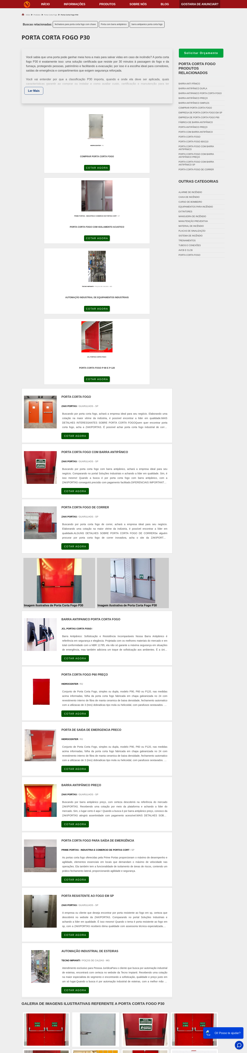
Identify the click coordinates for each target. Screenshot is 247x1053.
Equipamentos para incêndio (195, 207)
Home (203, 1007)
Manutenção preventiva (193, 221)
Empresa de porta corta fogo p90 (198, 117)
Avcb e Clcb (185, 250)
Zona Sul (81, 969)
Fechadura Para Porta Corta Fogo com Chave (157, 1030)
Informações (74, 4)
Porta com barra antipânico (114, 24)
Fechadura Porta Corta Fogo (147, 1012)
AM (141, 936)
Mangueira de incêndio (192, 216)
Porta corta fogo (189, 137)
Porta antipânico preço (192, 127)
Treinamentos (186, 240)
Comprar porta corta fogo (195, 108)
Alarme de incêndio (190, 192)
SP (66, 936)
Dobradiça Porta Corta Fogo (146, 1016)
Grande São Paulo (116, 969)
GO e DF (129, 936)
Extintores (185, 211)
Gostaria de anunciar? (199, 4)
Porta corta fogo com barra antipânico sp (196, 163)
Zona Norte (49, 969)
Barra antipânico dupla (192, 88)
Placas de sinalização (191, 231)
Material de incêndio (191, 226)
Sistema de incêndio (190, 235)
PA (150, 936)
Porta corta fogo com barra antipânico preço (196, 155)
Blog (165, 4)
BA (109, 936)
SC (83, 936)
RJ (40, 936)
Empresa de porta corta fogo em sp (200, 112)
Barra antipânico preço (193, 98)
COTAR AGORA (41, 170)
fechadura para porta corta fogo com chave (75, 24)
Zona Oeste (65, 969)
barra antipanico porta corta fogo (147, 24)
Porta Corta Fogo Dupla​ (144, 1025)
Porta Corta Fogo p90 (142, 1021)
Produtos (107, 4)
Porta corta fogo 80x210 (193, 141)
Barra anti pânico (189, 83)
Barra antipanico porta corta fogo (200, 93)
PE (100, 936)
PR (74, 936)
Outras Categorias (198, 181)
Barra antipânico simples (193, 103)
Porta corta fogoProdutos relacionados (197, 68)
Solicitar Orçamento (201, 53)
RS (92, 936)
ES (57, 936)
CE (118, 936)
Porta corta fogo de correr (196, 169)
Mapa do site (208, 1025)
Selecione (28, 936)
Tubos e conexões (189, 245)
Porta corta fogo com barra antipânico (196, 148)
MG (48, 936)
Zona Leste (96, 969)
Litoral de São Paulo (140, 969)
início (45, 4)
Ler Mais (34, 90)
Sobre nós (138, 4)
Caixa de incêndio (188, 197)
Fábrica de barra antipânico (195, 122)
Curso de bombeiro (190, 202)
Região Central (31, 969)
